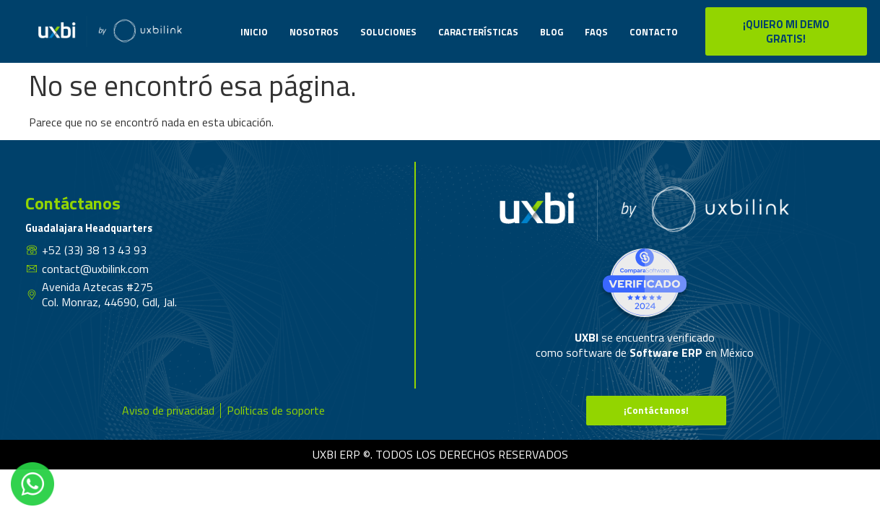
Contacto (653, 32)
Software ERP (665, 352)
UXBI (588, 337)
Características (478, 32)
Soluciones (388, 32)
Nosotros (314, 32)
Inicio (254, 32)
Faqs (596, 32)
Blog (551, 32)
